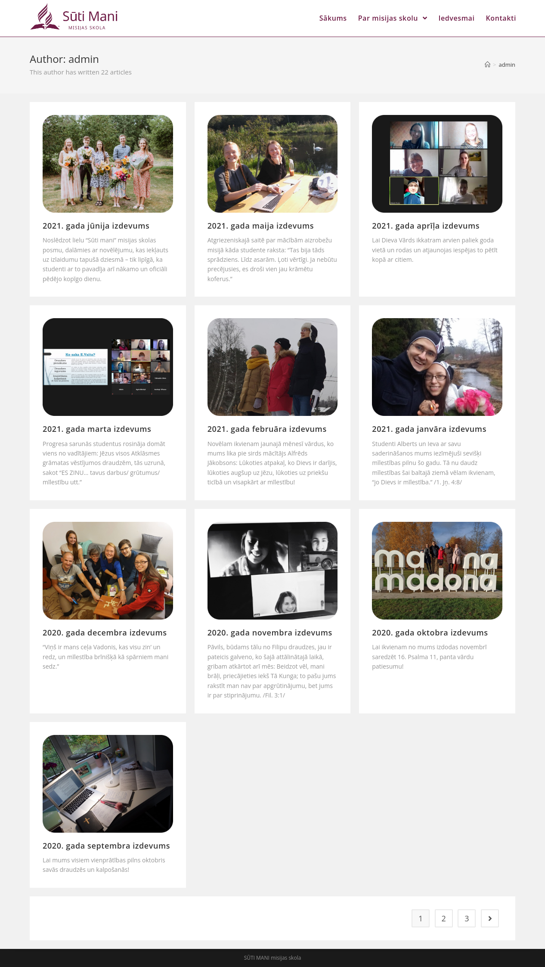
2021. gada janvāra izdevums (429, 429)
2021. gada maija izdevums (260, 225)
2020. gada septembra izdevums (106, 845)
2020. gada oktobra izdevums (430, 632)
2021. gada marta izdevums (97, 429)
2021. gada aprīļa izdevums (426, 225)
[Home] (487, 64)
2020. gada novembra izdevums (269, 632)
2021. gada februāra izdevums (267, 429)
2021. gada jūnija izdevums (96, 225)
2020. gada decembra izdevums (105, 632)
